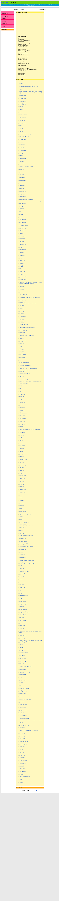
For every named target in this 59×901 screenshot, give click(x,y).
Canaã (20, 172)
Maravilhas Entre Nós (23, 423)
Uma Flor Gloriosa (22, 738)
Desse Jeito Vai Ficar (22, 236)
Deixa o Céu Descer (22, 230)
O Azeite (20, 513)
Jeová (20, 388)
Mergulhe (21, 434)
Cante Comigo (21, 174)
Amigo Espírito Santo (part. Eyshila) (25, 134)
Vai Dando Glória (22, 746)
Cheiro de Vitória (22, 186)
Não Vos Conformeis (22, 489)
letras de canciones (5, 13)
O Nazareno (21, 530)
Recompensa (21, 628)
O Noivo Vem (21, 532)
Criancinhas (21, 214)
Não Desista (21, 473)
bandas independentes (5, 16)
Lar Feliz (20, 399)
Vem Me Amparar (22, 757)
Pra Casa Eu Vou (22, 587)
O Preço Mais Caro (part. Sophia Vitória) (26, 535)
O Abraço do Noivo (22, 506)
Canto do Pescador (22, 175)
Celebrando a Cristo (22, 180)
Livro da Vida (21, 404)
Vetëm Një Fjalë (22, 765)
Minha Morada (21, 456)
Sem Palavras (21, 663)
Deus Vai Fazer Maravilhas (23, 258)
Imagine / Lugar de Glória (23, 383)
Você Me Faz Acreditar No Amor (24, 776)
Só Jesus (20, 677)
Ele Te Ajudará (21, 286)
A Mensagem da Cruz (22, 103)
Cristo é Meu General (22, 217)
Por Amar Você (21, 576)
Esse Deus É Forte (22, 302)
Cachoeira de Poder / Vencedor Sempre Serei (26, 166)
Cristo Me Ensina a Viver (23, 220)
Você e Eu (21, 773)
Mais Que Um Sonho (22, 418)
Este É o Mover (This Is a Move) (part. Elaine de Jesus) (28, 303)
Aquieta (20, 145)
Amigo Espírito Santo (22, 133)
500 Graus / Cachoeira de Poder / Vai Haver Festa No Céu (28, 86)
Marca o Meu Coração (23, 424)
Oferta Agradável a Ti (22, 544)
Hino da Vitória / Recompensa (24, 370)
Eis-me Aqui (21, 274)
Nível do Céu (21, 495)
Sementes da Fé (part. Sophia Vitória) (25, 666)
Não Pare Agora (22, 478)
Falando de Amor (22, 322)
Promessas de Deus (22, 596)
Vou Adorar (21, 779)
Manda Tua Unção (22, 421)
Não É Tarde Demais (22, 475)
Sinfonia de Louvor (22, 674)
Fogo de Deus (21, 341)
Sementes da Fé (21, 664)
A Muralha (21, 106)
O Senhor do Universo (23, 541)
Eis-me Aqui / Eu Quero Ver (23, 276)
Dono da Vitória (22, 271)
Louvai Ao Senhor (22, 407)
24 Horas (20, 81)
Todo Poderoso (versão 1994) (24, 718)
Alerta (20, 125)
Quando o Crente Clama (23, 604)
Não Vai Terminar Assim (23, 487)
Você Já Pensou (21, 774)
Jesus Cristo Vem (22, 393)
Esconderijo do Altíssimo (23, 300)
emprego (3, 26)
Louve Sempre (21, 408)
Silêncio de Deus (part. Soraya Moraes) (25, 672)
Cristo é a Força (22, 216)
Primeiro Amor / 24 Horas (23, 595)
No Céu (20, 497)
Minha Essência (22, 453)
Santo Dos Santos (22, 653)
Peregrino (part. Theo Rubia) (24, 571)
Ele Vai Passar (21, 289)
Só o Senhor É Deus (22, 680)
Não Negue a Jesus (22, 476)
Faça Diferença (21, 319)
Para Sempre (21, 562)
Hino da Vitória (21, 363)
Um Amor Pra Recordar (23, 736)
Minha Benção (21, 448)
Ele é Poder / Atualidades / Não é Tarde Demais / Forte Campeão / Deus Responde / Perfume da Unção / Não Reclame (30, 283)
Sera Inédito (21, 671)
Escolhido (21, 299)
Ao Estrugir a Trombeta (23, 137)
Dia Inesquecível (22, 265)
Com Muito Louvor (22, 196)
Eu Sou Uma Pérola (22, 316)
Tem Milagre (21, 702)
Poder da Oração (22, 574)
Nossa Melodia (21, 503)
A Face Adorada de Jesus (23, 96)
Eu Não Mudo (21, 311)
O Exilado (21, 519)
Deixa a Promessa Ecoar (23, 228)
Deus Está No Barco (22, 246)
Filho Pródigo (21, 338)
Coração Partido (22, 209)
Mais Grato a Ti (21, 416)
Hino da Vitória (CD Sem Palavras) (25, 365)
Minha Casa (21, 451)
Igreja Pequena (21, 374)
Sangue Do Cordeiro (22, 650)
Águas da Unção (22, 122)
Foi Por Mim (21, 349)
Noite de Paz (21, 500)
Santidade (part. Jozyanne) (23, 652)
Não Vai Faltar (21, 486)
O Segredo (21, 536)
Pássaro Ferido (21, 568)
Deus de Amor (21, 241)
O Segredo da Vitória (22, 538)
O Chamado (21, 516)
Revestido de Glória (22, 638)
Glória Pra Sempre (22, 357)
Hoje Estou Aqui (22, 371)
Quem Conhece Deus (22, 614)
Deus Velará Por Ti (22, 260)
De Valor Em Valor (22, 227)
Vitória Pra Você (22, 768)
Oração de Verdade (22, 555)
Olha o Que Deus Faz (22, 549)
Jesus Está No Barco (22, 394)
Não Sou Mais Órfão (22, 483)
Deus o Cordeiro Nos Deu (23, 250)
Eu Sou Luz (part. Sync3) (23, 314)
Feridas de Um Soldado (23, 330)
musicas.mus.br (33, 790)
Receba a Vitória (22, 625)
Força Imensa (21, 351)
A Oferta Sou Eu (22, 107)
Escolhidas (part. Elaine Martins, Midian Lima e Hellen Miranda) (29, 297)
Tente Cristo (21, 709)
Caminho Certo (21, 169)
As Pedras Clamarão (22, 150)
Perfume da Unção (22, 573)
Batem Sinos (21, 161)
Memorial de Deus (22, 432)
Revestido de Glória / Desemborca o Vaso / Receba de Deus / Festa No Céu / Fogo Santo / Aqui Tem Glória (30, 641)
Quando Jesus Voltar (22, 601)
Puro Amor (21, 598)
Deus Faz (20, 247)
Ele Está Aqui (21, 284)
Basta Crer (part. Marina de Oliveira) (25, 156)
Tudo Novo (21, 735)
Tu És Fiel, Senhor (22, 733)
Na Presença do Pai (22, 465)
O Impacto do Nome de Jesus (24, 522)
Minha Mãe (21, 454)
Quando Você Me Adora (23, 609)
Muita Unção (21, 462)
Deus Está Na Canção (22, 244)
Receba (20, 623)
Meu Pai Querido (22, 445)
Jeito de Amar (21, 386)
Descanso (21, 233)
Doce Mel (21, 266)
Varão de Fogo (21, 752)
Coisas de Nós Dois (22, 191)
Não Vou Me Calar (22, 492)
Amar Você (21, 131)
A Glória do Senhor (22, 98)
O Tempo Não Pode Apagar (23, 543)
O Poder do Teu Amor (23, 533)
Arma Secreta (21, 147)
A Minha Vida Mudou (23, 104)
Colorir (20, 193)
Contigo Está (21, 208)
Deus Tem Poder (22, 255)
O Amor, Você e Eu (22, 511)
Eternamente (21, 308)
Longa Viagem (21, 405)
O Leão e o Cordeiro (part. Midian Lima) (26, 525)
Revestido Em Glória (22, 642)
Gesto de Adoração (22, 354)
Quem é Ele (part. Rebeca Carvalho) (25, 615)
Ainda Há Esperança (22, 123)
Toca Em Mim (21, 713)
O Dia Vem (21, 517)
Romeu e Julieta (22, 645)
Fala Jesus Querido (22, 321)
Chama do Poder (22, 185)
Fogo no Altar (21, 344)
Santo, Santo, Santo (22, 658)
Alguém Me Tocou (22, 126)
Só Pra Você (21, 682)
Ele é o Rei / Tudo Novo (23, 279)
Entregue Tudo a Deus (23, 294)
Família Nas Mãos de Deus (23, 324)
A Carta (20, 89)
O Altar (20, 508)
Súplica (20, 696)
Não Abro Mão (21, 467)
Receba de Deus (22, 626)
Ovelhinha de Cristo (22, 557)
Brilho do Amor (22, 163)
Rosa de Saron (21, 647)
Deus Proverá (21, 252)
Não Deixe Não (21, 470)
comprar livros (4, 23)
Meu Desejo (21, 440)
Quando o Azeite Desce (23, 603)
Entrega (20, 292)
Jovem (20, 397)
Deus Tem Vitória (22, 257)
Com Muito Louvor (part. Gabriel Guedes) (26, 199)
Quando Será (21, 606)
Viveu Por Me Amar (22, 771)
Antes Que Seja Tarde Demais (24, 136)
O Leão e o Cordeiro (22, 524)
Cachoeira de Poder (22, 164)
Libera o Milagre (22, 402)
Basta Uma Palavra (22, 158)
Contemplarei (21, 206)
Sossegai (20, 690)
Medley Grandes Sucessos (23, 427)
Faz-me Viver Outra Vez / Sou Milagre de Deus (27, 327)
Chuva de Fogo (21, 188)
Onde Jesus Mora (22, 554)
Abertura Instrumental (23, 114)
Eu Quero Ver (21, 313)
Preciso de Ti (21, 592)
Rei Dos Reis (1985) (22, 635)
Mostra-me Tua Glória (23, 459)
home (3, 11)
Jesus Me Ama (21, 396)
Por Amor (21, 579)
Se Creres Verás (21, 660)
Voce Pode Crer (21, 777)
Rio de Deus (21, 644)
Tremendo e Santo (22, 727)
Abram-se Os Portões (22, 117)
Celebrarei (21, 182)
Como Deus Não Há (22, 203)
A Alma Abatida (22, 88)
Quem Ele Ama (21, 617)
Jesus (20, 391)
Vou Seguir (21, 782)
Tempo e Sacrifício (22, 707)
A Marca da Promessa (22, 101)
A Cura (20, 93)
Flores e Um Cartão (22, 340)
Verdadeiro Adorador (22, 763)
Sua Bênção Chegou (22, 693)
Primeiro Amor (21, 593)
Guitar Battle (4, 18)
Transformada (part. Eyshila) (24, 725)
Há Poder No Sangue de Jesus (24, 362)
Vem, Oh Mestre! (22, 758)
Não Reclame (21, 481)
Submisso (21, 694)
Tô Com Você (21, 712)
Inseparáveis (21, 385)
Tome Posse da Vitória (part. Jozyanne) (25, 724)
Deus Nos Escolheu (22, 249)
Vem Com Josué (22, 754)
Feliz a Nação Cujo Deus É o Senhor (25, 329)
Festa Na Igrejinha (22, 332)
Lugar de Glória (22, 415)
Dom (20, 268)
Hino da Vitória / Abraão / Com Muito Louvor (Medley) (28, 368)
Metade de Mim (22, 435)
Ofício (20, 547)
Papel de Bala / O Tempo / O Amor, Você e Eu (26, 560)
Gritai (20, 360)
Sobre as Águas (21, 683)
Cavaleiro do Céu (22, 177)
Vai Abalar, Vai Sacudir (23, 744)
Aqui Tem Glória (22, 144)
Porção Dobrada (22, 582)
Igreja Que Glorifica (22, 376)
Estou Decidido (21, 305)
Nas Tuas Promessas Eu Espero (24, 494)
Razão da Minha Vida (22, 620)
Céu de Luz (21, 183)
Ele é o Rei (21, 277)
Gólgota (20, 359)
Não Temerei (21, 484)
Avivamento (21, 155)
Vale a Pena (21, 749)
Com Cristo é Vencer (22, 194)
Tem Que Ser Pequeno (23, 704)
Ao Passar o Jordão (22, 139)
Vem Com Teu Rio (22, 755)
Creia (20, 211)
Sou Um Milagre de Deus (23, 691)
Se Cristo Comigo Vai (22, 661)
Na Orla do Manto (22, 464)
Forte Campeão (21, 352)
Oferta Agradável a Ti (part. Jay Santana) (26, 546)
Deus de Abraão (22, 239)
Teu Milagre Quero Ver (23, 710)
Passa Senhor (21, 566)
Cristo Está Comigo (22, 219)
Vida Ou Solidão (22, 766)
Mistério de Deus (22, 457)
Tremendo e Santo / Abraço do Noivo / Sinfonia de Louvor (28, 730)
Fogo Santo (21, 346)
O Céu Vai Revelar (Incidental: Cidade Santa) (26, 514)
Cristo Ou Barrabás (22, 222)
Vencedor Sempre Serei (23, 760)
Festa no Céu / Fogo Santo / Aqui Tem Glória (26, 335)
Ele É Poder (21, 280)
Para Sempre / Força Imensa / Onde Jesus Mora (27, 563)
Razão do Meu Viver (22, 622)
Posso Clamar (21, 584)
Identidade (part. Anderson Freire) (24, 373)
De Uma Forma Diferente (23, 225)
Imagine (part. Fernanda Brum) (24, 379)
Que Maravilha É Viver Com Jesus (25, 612)
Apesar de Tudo (22, 142)
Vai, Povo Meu (21, 747)
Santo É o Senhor (22, 655)
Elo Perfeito (21, 291)
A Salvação (21, 109)
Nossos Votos (21, 505)
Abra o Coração (21, 115)
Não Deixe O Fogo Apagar (23, 472)
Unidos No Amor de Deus (23, 741)
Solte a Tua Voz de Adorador (24, 688)
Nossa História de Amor (23, 502)
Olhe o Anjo (21, 552)
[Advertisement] (30, 23)
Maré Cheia (21, 426)
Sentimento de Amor (22, 669)
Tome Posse (21, 722)
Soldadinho (21, 685)
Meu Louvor (21, 443)
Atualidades (21, 153)
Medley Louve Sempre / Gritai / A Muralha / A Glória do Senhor (29, 429)
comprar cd (4, 21)
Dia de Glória (21, 263)
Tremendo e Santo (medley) (23, 728)
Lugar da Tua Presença (23, 413)
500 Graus (21, 83)
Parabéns (20, 565)
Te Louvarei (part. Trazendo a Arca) (25, 699)
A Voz (20, 112)
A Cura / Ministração (22, 95)
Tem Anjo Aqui (21, 701)
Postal (20, 585)
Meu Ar (20, 437)
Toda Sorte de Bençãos (23, 715)
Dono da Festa (21, 269)
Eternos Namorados (22, 310)
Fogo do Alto (21, 343)
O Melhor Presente (22, 527)
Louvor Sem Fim (22, 410)
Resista (20, 637)
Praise (20, 590)
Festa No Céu (21, 333)
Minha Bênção (21, 446)
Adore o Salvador (22, 120)
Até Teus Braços (22, 152)
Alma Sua (21, 128)
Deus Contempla (22, 238)
